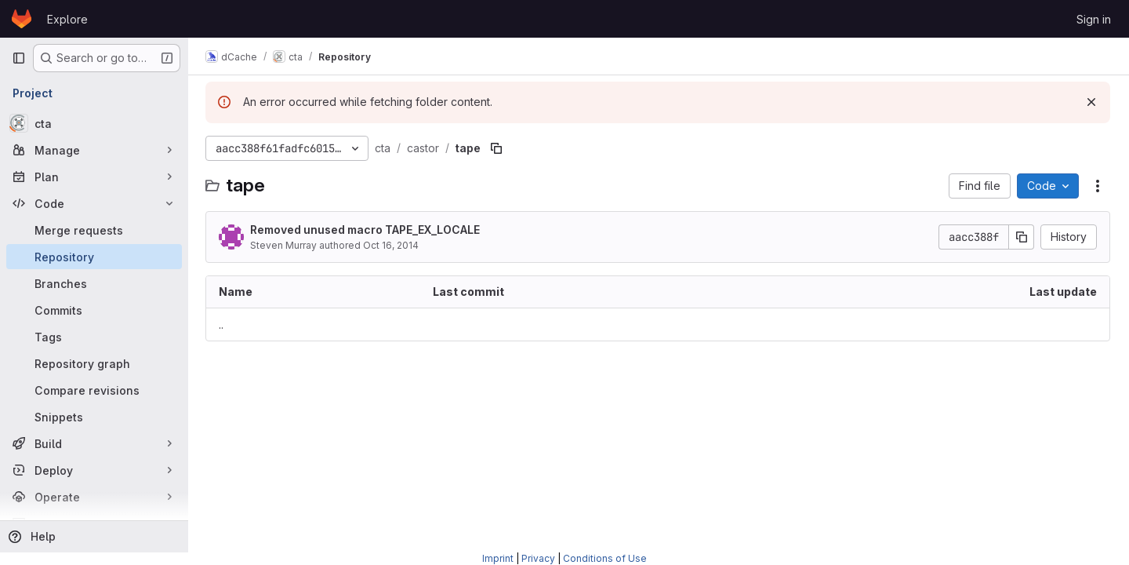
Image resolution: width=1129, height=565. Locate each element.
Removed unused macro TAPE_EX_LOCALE (366, 229)
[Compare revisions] (94, 390)
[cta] (94, 123)
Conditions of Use (605, 558)
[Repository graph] (94, 363)
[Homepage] (21, 18)
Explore (67, 19)
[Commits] (94, 310)
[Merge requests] (94, 229)
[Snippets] (94, 416)
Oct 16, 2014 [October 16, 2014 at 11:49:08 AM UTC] (392, 245)
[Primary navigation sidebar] (18, 58)
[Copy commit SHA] (1021, 237)
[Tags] (94, 336)
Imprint (498, 558)
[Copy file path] (497, 148)
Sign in (1093, 19)
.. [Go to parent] (222, 324)
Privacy (538, 558)
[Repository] (94, 256)
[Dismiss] (1091, 102)
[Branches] (94, 283)
